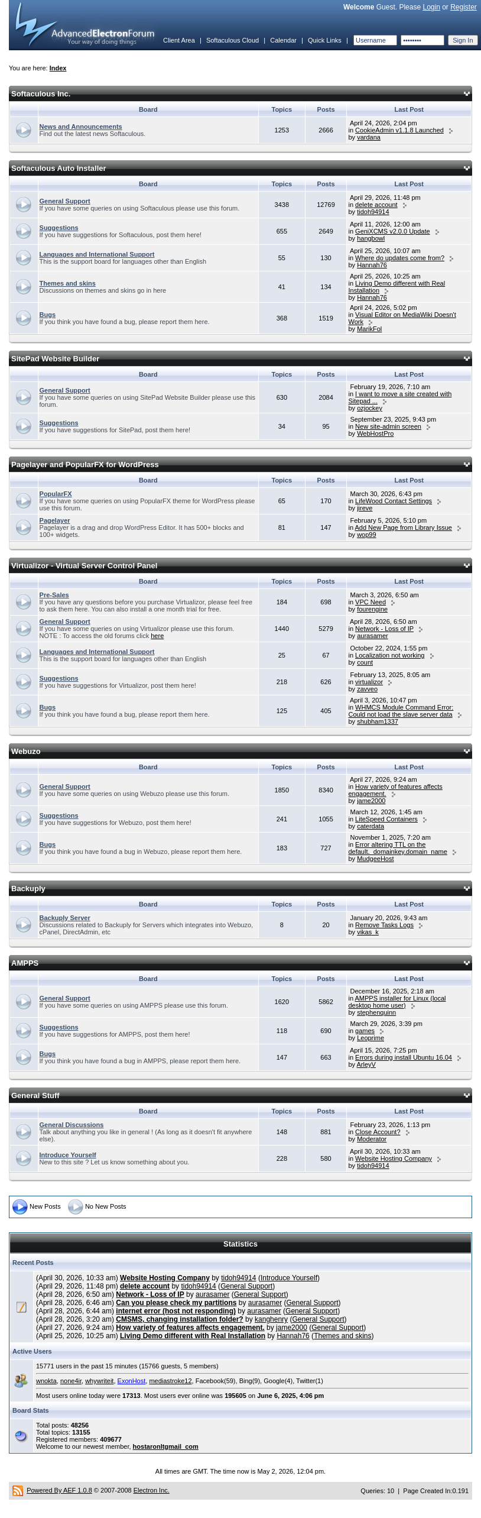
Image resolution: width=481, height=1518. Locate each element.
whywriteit (99, 1380)
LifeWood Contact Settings (393, 500)
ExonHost (132, 1380)
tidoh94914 (373, 211)
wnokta (46, 1380)
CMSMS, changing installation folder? (179, 1319)
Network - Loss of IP (384, 628)
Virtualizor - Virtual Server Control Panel (84, 565)
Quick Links (325, 40)
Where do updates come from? (399, 257)
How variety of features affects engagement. (190, 1327)
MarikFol (369, 328)
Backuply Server (65, 917)
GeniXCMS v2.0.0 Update (392, 231)
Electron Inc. (152, 1490)
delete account (376, 204)
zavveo (367, 688)
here (157, 635)
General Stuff (35, 1095)
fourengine (372, 609)
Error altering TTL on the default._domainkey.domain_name (397, 848)
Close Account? (377, 1131)
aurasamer (372, 635)
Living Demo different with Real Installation (192, 1336)
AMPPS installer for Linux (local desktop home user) (397, 1002)
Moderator (371, 1138)
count (365, 662)
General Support (65, 201)
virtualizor (369, 681)
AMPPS (24, 963)
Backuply (28, 888)
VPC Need (370, 602)
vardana (369, 137)
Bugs (48, 314)
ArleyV (366, 1064)
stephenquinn (376, 1012)
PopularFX (56, 493)
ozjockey (369, 408)
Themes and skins (68, 283)
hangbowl (371, 238)
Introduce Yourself (68, 1154)
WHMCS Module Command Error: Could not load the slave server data (400, 711)
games (365, 1030)
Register (463, 7)
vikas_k (368, 932)
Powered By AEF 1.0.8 (59, 1490)
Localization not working (389, 655)
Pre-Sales (54, 594)
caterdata (370, 826)
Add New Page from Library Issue (403, 527)
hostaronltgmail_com (166, 1446)
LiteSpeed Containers (386, 819)
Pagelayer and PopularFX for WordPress (85, 464)
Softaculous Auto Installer (58, 168)
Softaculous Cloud (232, 40)
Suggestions (59, 227)
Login (431, 7)
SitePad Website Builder (55, 358)
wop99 (366, 534)
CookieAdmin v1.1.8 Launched (399, 130)
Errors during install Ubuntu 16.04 (403, 1057)
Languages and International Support (97, 254)
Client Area (179, 40)
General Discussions (72, 1124)
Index (58, 68)
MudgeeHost (375, 858)
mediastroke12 (170, 1380)
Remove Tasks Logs (384, 924)
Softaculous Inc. (40, 93)
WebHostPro (375, 433)
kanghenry (271, 1319)
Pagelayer (55, 520)
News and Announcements (81, 126)
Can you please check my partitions (176, 1303)
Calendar (283, 40)
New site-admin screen (388, 426)
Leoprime (370, 1037)
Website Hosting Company (393, 1158)
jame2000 (371, 800)
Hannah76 (372, 264)
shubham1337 (377, 721)
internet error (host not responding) (176, 1311)
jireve (364, 508)
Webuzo (26, 751)
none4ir (71, 1380)
